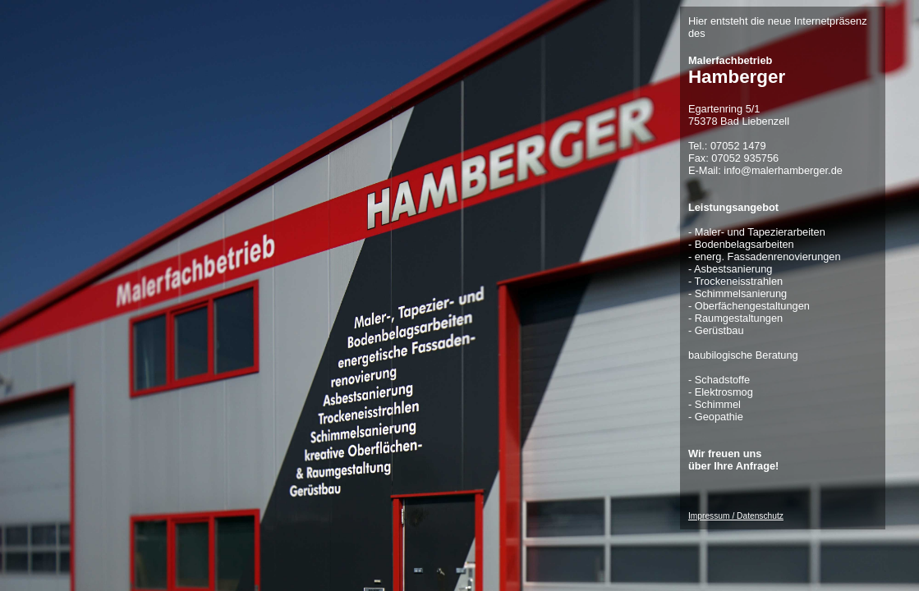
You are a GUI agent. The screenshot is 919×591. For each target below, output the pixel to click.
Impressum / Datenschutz (735, 515)
